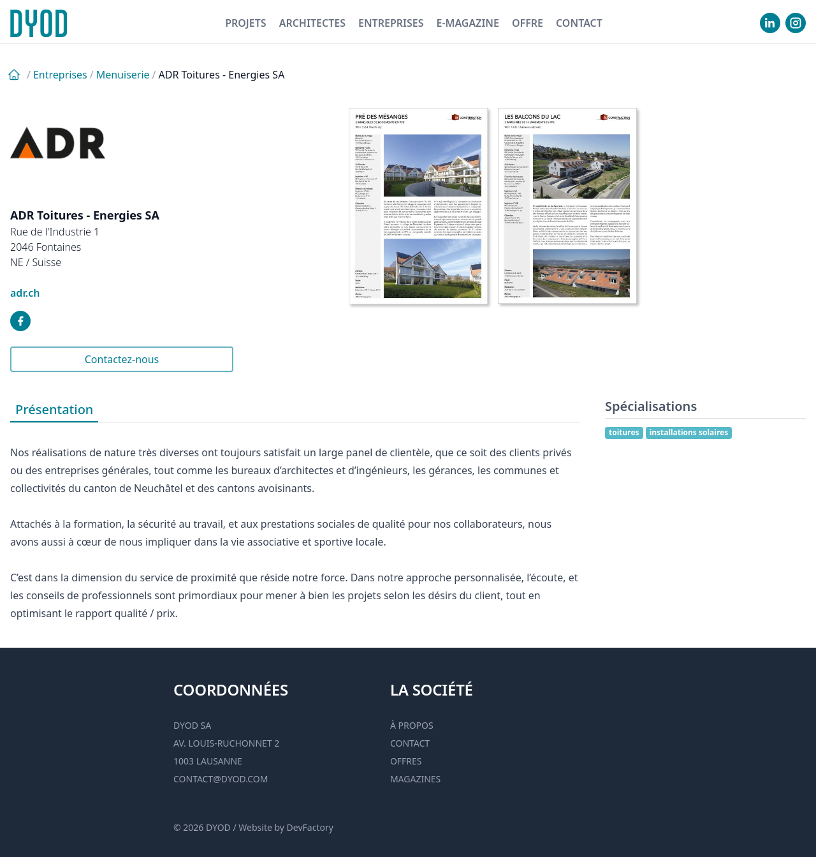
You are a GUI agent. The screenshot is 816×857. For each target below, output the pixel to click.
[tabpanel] (294, 522)
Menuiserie (123, 75)
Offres (406, 761)
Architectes (312, 23)
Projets (245, 23)
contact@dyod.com (220, 779)
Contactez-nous (122, 359)
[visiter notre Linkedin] (770, 23)
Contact (579, 23)
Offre (527, 23)
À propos (411, 725)
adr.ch (25, 293)
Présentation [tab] (54, 409)
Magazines (415, 779)
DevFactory (310, 827)
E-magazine (467, 23)
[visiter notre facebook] (20, 321)
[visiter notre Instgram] (795, 23)
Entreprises (391, 23)
